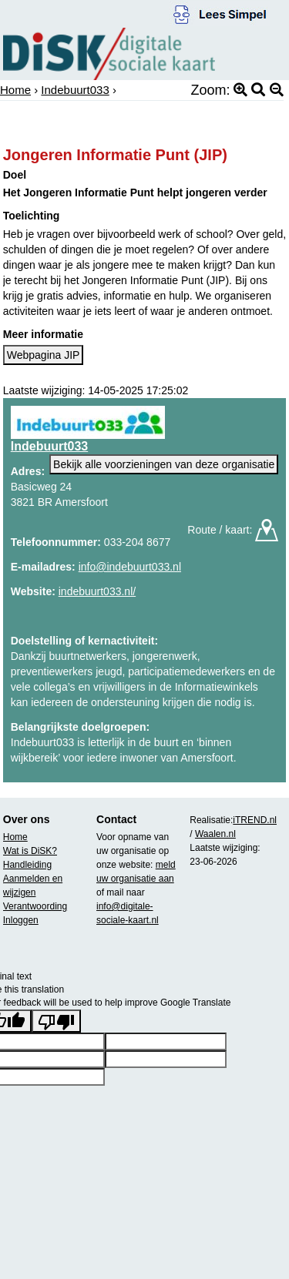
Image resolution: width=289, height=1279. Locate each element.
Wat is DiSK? (30, 850)
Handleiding (27, 864)
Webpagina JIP (43, 355)
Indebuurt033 (75, 89)
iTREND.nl (255, 820)
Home (15, 89)
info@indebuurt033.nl (130, 567)
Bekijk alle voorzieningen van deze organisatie (163, 464)
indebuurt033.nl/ (97, 591)
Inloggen (21, 920)
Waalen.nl (215, 834)
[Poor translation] (56, 1021)
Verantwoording (35, 906)
